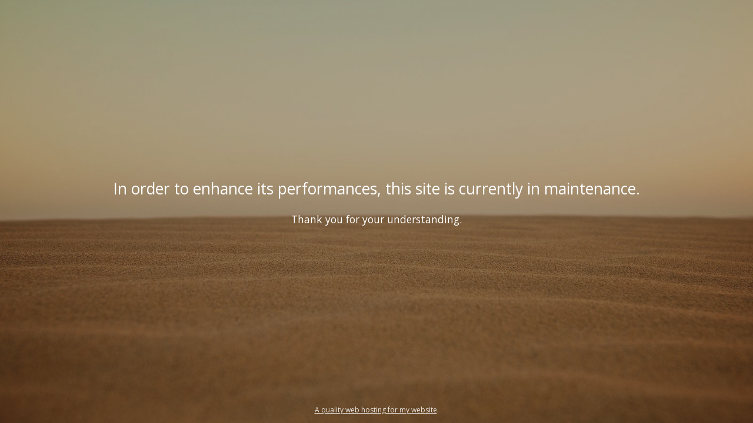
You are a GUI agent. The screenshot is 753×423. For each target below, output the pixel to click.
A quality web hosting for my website (376, 410)
